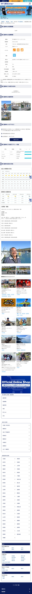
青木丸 (3, 547)
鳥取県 (4, 510)
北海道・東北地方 (6, 425)
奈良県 (4, 506)
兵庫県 (18, 503)
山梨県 (4, 489)
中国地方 (4, 442)
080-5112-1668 (15, 41)
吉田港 (3, 560)
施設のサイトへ (15, 46)
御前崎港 (22, 557)
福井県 (18, 486)
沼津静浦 (13, 555)
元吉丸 (22, 547)
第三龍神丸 (20, 21)
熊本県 (4, 530)
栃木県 (4, 472)
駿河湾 (5, 18)
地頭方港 (13, 560)
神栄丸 (13, 549)
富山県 (18, 482)
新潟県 (4, 482)
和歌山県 (19, 506)
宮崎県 (4, 534)
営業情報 (4, 401)
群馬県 (18, 472)
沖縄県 (4, 537)
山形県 (18, 465)
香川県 (4, 520)
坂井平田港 (13, 557)
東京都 (4, 479)
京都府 (18, 500)
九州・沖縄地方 (6, 449)
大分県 (18, 530)
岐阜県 (4, 493)
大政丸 (3, 549)
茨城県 (18, 469)
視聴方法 (27, 1)
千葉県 (18, 476)
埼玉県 (4, 476)
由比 (7, 18)
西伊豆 (22, 568)
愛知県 (4, 496)
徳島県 (18, 517)
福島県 (4, 469)
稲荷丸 (13, 547)
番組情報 (3, 591)
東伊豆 (3, 568)
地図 (3, 408)
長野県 (18, 489)
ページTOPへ (16, 585)
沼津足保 (22, 560)
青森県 (18, 458)
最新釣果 (4, 398)
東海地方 (4, 435)
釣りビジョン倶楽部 (16, 1)
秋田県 (4, 465)
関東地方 (4, 428)
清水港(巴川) (23, 559)
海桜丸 (22, 549)
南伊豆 (13, 568)
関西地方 (4, 439)
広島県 (18, 513)
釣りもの (4, 412)
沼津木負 (13, 559)
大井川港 (3, 557)
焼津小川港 (23, 555)
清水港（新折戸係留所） (6, 562)
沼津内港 (3, 555)
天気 (3, 415)
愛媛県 (18, 520)
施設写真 (4, 405)
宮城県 (18, 462)
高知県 (4, 524)
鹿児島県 (19, 534)
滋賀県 (4, 500)
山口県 (4, 517)
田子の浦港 (4, 559)
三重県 (18, 496)
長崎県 (18, 527)
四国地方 (4, 445)
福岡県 (18, 524)
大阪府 (4, 503)
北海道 (4, 458)
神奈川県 (19, 479)
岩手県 (4, 462)
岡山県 (4, 513)
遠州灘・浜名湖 (5, 570)
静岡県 (2, 18)
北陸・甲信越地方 (6, 432)
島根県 (18, 510)
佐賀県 (4, 527)
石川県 (4, 486)
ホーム (4, 1)
